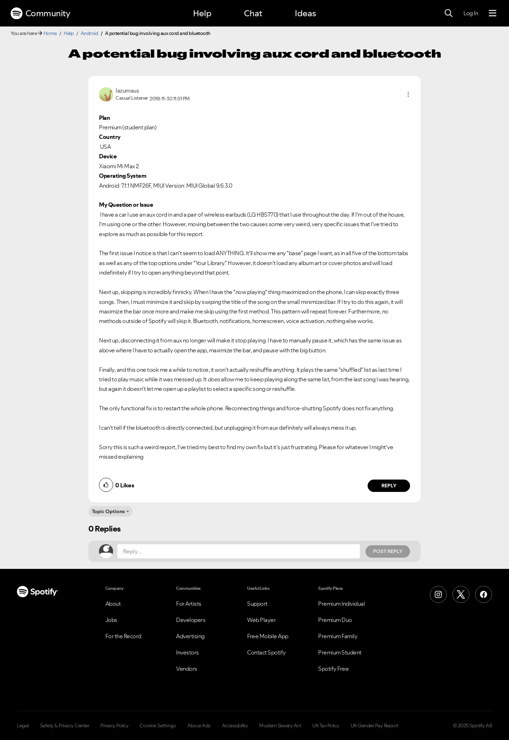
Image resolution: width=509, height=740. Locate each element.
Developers (190, 620)
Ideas (305, 13)
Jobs (111, 620)
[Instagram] (438, 594)
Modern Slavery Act (280, 725)
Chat (253, 13)
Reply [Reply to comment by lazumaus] (389, 485)
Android (89, 33)
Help (202, 13)
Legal (23, 725)
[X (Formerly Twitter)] (460, 594)
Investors (187, 652)
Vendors (186, 669)
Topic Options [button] (108, 511)
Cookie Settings (158, 725)
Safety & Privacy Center (64, 725)
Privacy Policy (114, 725)
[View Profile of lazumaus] (127, 90)
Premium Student (340, 652)
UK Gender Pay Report (374, 725)
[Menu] (492, 13)
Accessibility (235, 725)
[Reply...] (238, 551)
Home (50, 33)
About (113, 603)
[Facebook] (483, 594)
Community (40, 13)
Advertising (190, 636)
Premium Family (337, 636)
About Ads (199, 725)
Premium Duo (335, 620)
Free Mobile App (267, 636)
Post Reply (388, 551)
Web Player (261, 620)
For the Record (123, 636)
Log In (470, 13)
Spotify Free (333, 669)
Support (257, 603)
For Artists (188, 603)
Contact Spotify (266, 652)
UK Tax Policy (325, 725)
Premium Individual (341, 603)
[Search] (449, 13)
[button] (408, 94)
